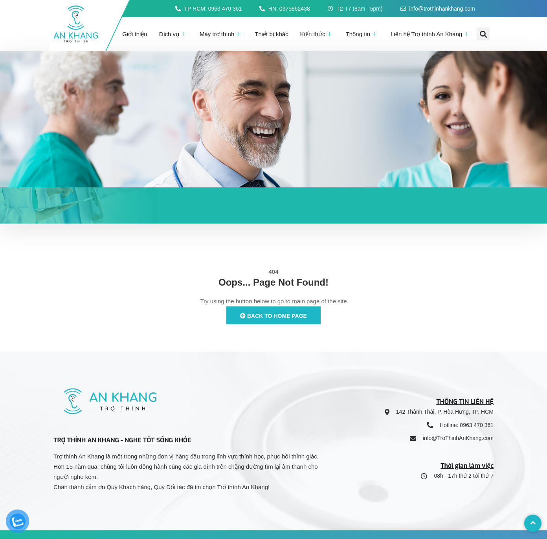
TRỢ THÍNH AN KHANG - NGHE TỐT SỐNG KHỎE (122, 440)
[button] (483, 34)
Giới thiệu (134, 34)
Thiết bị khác (271, 34)
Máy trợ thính (221, 34)
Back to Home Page (273, 316)
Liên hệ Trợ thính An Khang (431, 34)
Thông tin (362, 34)
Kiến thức (317, 34)
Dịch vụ (173, 34)
